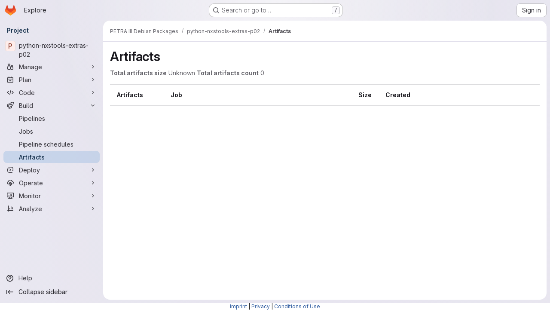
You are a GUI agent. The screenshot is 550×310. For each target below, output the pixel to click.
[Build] (51, 105)
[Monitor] (51, 196)
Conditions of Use (297, 306)
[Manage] (51, 67)
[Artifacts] (51, 157)
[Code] (51, 92)
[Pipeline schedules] (51, 144)
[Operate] (51, 183)
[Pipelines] (51, 118)
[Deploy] (51, 170)
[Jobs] (51, 131)
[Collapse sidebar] (51, 292)
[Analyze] (51, 209)
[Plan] (51, 80)
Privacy (260, 306)
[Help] (51, 278)
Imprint (238, 306)
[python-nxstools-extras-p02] (51, 50)
